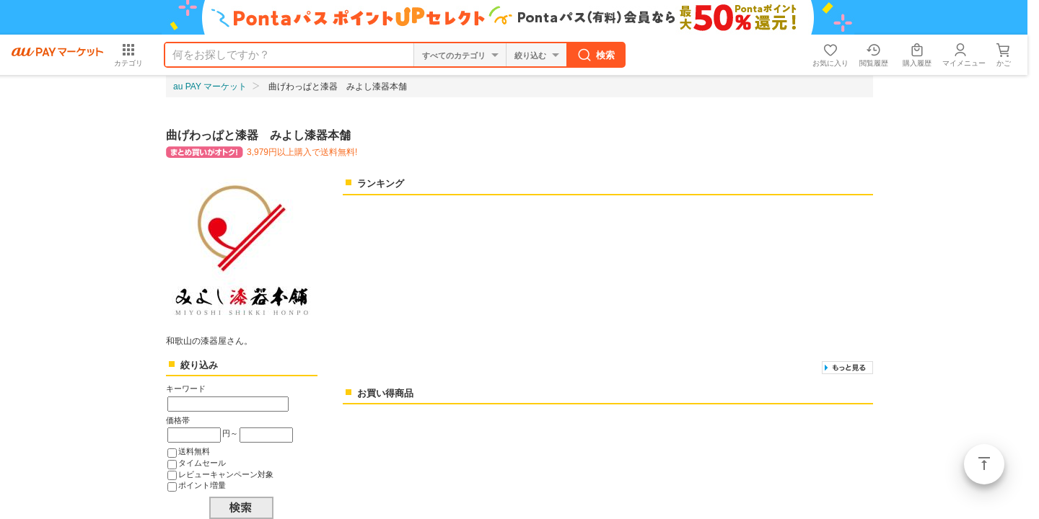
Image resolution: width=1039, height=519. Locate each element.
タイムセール (202, 462)
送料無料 (194, 451)
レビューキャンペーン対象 (225, 474)
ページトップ (984, 464)
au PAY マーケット (210, 86)
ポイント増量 (202, 485)
